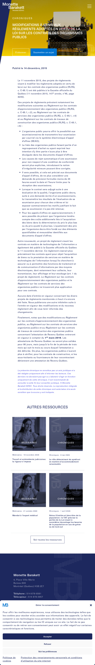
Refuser (47, 643)
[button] (91, 605)
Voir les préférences (47, 651)
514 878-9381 (34, 593)
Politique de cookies (9, 659)
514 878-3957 (35, 596)
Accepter (47, 636)
